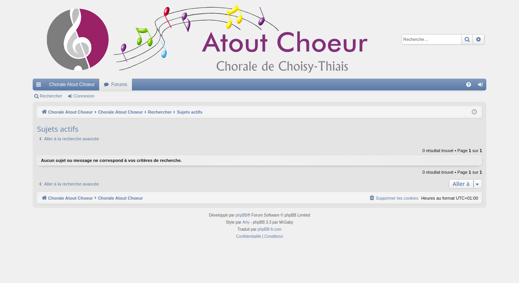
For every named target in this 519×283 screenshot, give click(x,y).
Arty (246, 222)
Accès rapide (40, 86)
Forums (119, 84)
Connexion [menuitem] (482, 86)
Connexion (84, 96)
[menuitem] (469, 84)
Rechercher (51, 96)
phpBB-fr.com (270, 229)
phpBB (241, 215)
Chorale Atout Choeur (72, 84)
